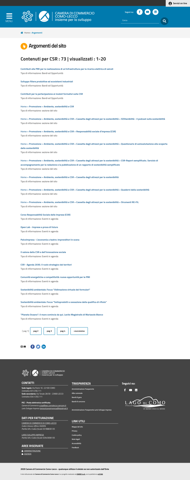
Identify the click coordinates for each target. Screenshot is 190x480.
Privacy (74, 431)
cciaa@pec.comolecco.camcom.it (52, 405)
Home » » (47, 106)
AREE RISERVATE (32, 446)
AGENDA (26, 453)
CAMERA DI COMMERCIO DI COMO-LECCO (39, 423)
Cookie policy (77, 435)
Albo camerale (77, 393)
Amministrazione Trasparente (83, 389)
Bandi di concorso (78, 401)
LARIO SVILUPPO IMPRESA (33, 434)
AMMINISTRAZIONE (31, 450)
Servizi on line (180, 3)
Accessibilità (76, 443)
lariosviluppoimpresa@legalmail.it (54, 408)
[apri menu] (9, 16)
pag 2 (35, 331)
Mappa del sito (77, 426)
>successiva (79, 331)
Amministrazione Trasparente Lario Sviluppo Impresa (91, 410)
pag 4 (62, 331)
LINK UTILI (78, 421)
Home (27, 32)
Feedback (75, 447)
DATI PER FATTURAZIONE (38, 418)
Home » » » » (93, 119)
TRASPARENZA (81, 384)
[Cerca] (140, 20)
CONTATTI (28, 383)
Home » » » (68, 131)
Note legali (76, 439)
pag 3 (49, 331)
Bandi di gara (77, 397)
